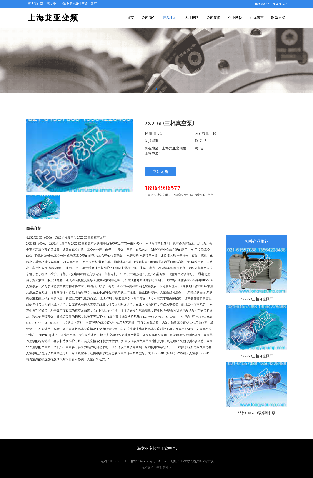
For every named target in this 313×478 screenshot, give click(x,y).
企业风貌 (235, 18)
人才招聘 (192, 18)
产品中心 (170, 18)
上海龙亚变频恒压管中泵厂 (78, 3)
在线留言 (257, 18)
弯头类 (51, 3)
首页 (130, 18)
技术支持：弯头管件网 (156, 467)
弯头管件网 (35, 3)
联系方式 (278, 18)
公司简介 (148, 18)
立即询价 (160, 171)
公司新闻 (213, 18)
